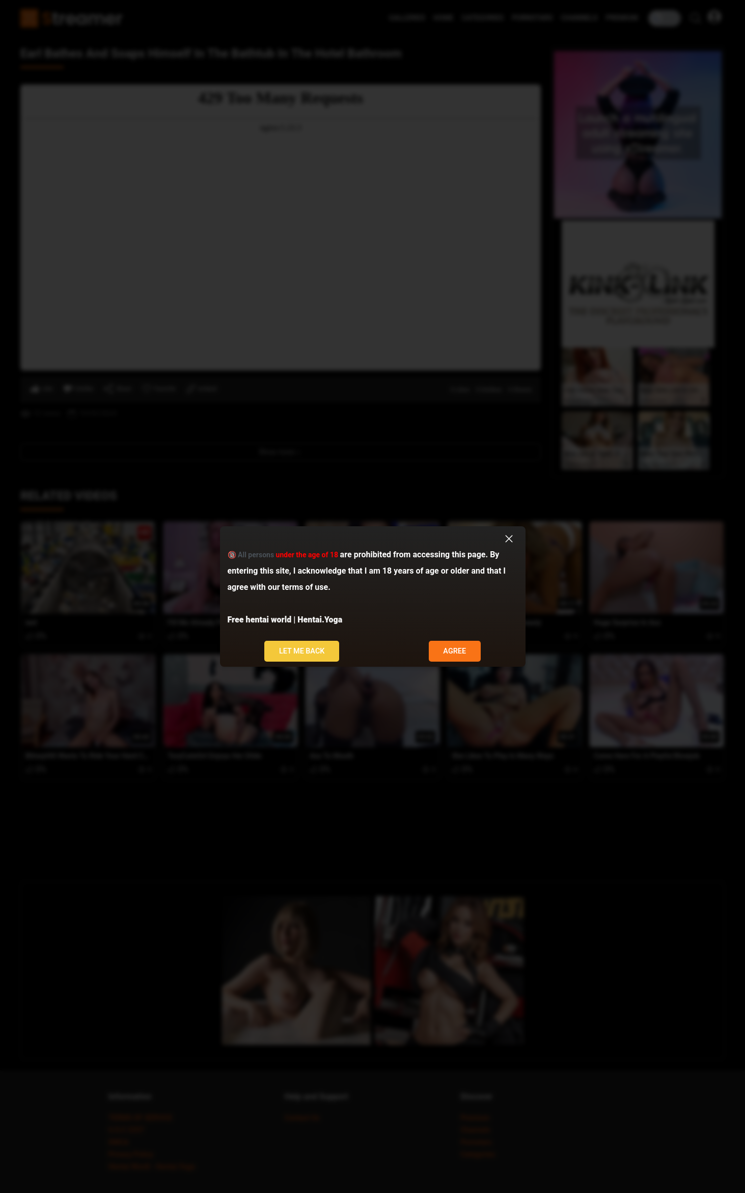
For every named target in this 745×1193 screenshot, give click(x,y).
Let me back (302, 651)
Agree (454, 651)
